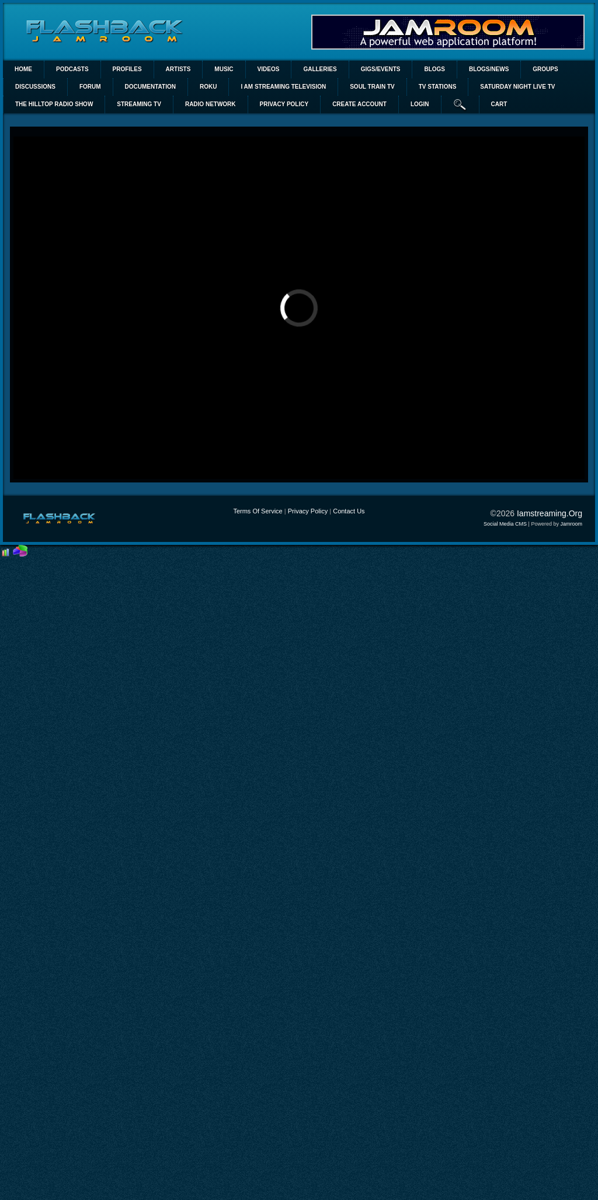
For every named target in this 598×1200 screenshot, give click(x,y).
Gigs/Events (381, 69)
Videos (269, 69)
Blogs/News (489, 69)
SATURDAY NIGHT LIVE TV (517, 86)
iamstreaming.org (549, 513)
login (420, 104)
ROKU (208, 86)
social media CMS (505, 524)
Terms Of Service (257, 511)
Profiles (127, 69)
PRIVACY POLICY (284, 104)
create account (359, 104)
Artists (178, 69)
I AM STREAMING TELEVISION (283, 86)
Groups (545, 69)
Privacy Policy (308, 511)
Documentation (150, 86)
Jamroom (571, 524)
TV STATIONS (438, 86)
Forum (90, 86)
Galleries (319, 69)
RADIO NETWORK (210, 104)
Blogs (434, 69)
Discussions (35, 86)
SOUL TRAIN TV (372, 86)
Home (23, 69)
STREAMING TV (139, 104)
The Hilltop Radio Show (54, 104)
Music (223, 69)
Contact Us (348, 511)
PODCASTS (72, 69)
